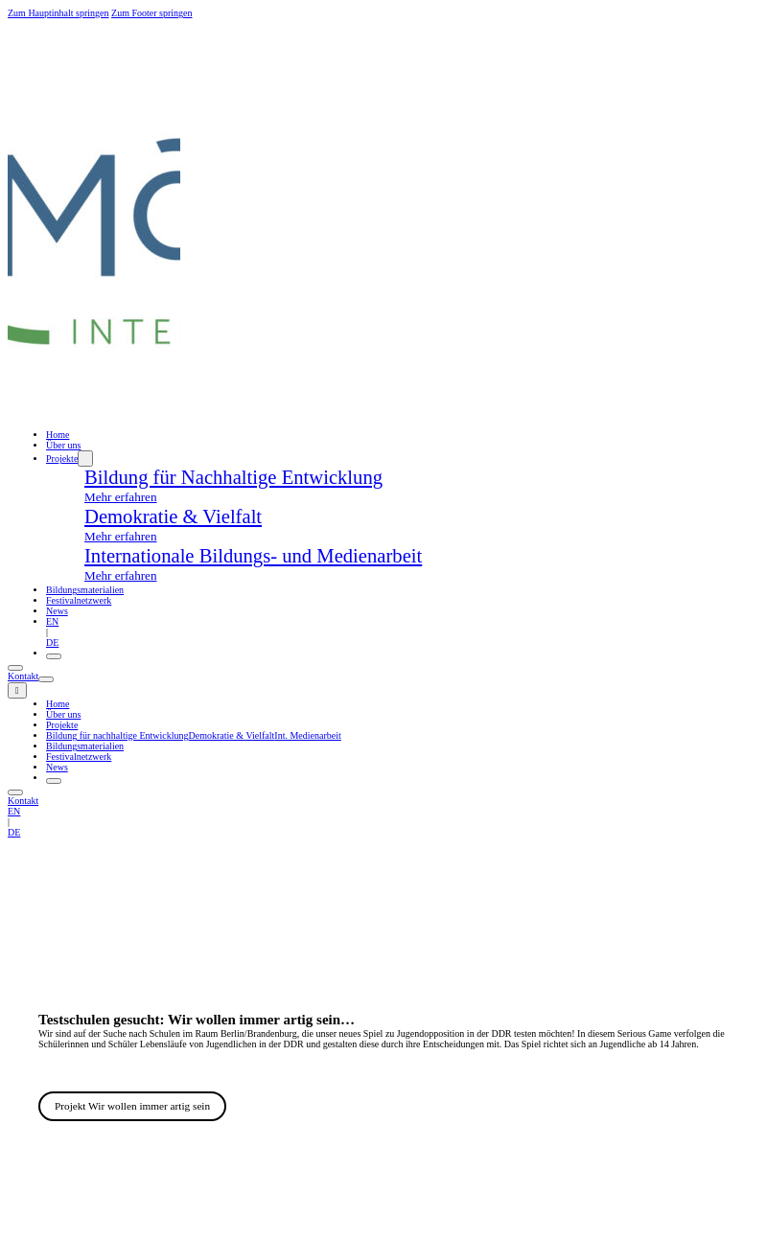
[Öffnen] (53, 656)
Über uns (63, 714)
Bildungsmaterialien (85, 590)
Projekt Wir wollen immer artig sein (132, 1106)
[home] (94, 424)
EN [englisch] (52, 621)
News (57, 611)
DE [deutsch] (52, 642)
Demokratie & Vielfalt (232, 735)
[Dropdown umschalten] (85, 458)
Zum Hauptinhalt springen (58, 13)
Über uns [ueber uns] (63, 445)
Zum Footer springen (151, 13)
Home (57, 434)
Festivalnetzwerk (78, 600)
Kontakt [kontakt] (23, 676)
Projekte (62, 458)
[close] (17, 690)
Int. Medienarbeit (307, 735)
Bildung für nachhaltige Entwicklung (117, 735)
